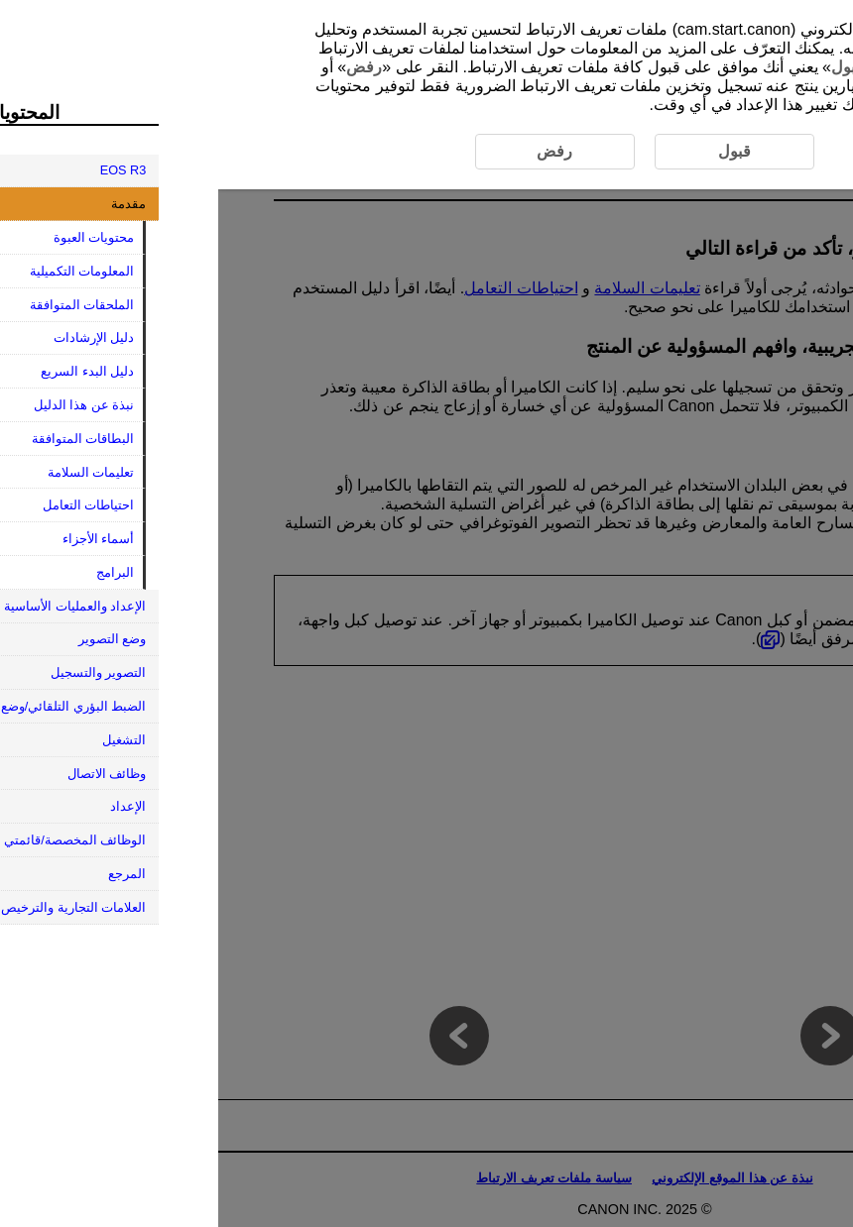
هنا (740, 66)
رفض (146, 66)
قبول (629, 66)
